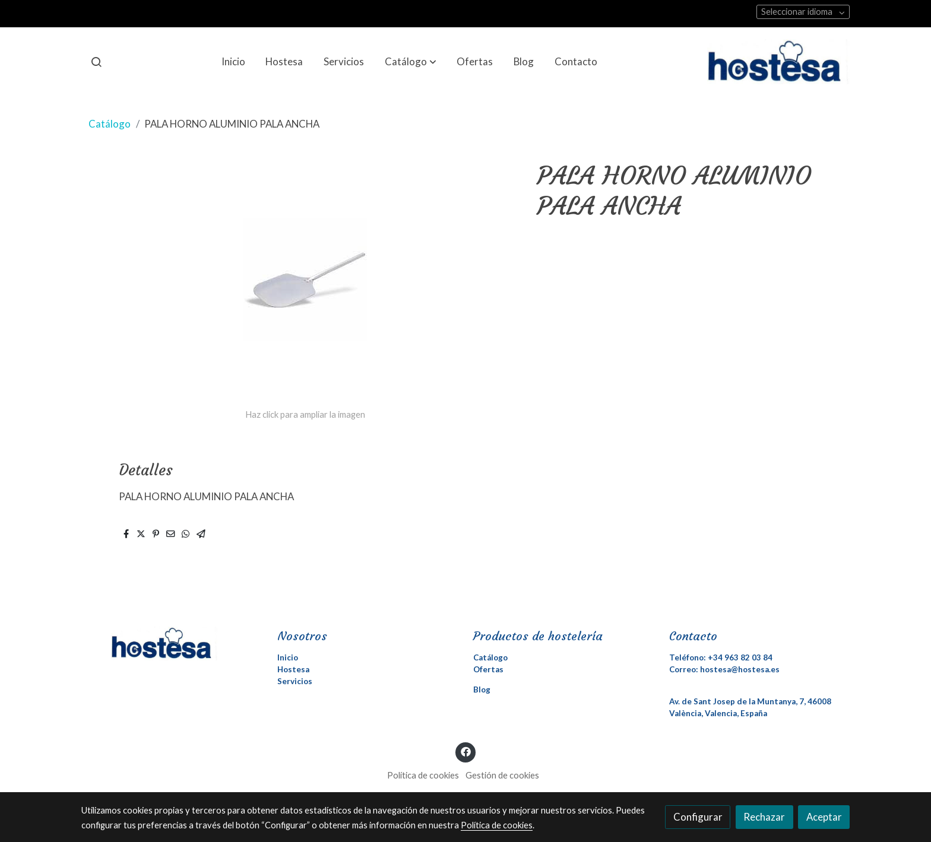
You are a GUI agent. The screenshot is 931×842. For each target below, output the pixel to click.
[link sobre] (171, 643)
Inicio (287, 657)
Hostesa (293, 669)
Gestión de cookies (502, 775)
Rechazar (764, 817)
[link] (778, 61)
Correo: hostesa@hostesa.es (724, 669)
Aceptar (824, 817)
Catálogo (109, 123)
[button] (410, 62)
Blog (481, 689)
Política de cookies (423, 775)
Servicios (294, 681)
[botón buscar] (96, 62)
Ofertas (488, 669)
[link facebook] (465, 751)
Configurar (698, 817)
